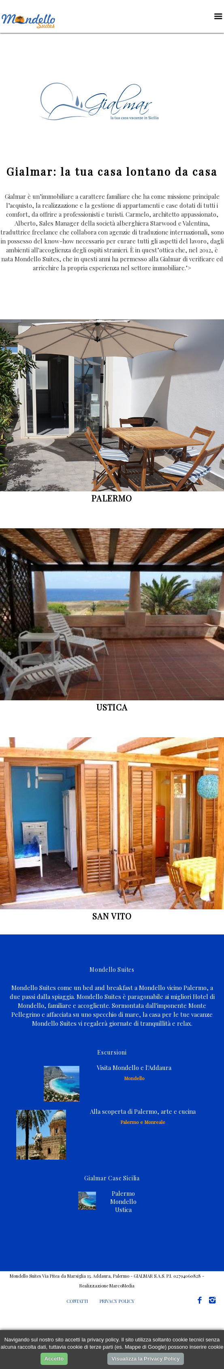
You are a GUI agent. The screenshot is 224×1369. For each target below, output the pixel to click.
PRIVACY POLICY (117, 1301)
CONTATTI (77, 1301)
